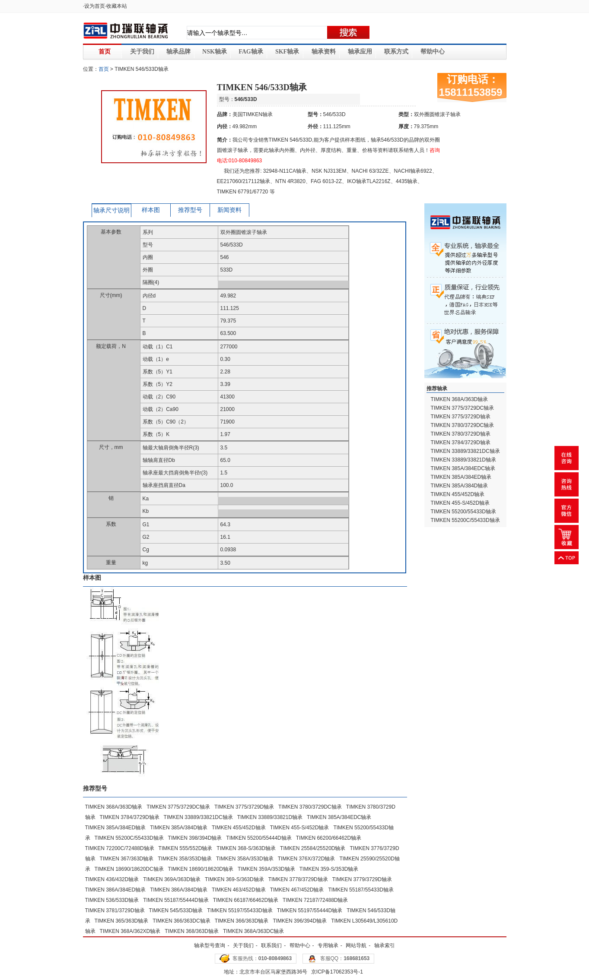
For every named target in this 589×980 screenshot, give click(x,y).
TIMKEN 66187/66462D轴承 (245, 900)
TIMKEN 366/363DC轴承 (181, 921)
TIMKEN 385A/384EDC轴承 (339, 817)
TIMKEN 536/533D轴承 (112, 900)
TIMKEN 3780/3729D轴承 (460, 434)
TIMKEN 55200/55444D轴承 (258, 838)
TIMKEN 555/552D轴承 (186, 848)
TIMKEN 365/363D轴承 (122, 921)
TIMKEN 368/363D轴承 (192, 931)
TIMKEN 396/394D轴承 (300, 921)
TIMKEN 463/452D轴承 (239, 890)
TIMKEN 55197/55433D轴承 (239, 910)
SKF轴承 (287, 51)
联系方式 (396, 51)
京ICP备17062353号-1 (337, 972)
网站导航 (356, 945)
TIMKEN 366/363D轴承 (242, 921)
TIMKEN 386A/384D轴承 (178, 890)
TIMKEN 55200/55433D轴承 (463, 512)
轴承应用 (360, 51)
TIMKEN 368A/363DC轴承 (253, 931)
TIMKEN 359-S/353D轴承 (329, 869)
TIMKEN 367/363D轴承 (127, 859)
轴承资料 (324, 51)
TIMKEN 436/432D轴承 (112, 879)
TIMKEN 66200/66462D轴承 (328, 838)
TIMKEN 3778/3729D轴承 (298, 879)
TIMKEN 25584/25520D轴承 (312, 848)
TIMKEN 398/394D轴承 (195, 838)
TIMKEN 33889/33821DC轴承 (198, 817)
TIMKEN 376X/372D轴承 (306, 859)
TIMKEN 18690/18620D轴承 (200, 869)
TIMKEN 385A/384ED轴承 (115, 828)
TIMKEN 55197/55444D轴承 (309, 910)
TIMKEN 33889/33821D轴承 (269, 817)
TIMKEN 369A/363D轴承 (172, 879)
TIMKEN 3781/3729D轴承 (115, 910)
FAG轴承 (251, 51)
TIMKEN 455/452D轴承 (239, 828)
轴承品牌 (178, 51)
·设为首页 (94, 6)
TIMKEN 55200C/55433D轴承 (129, 838)
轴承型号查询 (209, 945)
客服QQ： (345, 958)
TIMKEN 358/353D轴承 (185, 859)
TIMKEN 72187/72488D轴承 (315, 900)
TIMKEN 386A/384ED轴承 (115, 890)
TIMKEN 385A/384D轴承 (178, 828)
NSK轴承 (214, 51)
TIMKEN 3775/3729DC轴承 (178, 807)
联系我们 (271, 945)
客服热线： (262, 958)
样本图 (151, 210)
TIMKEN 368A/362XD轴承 (130, 931)
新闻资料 (229, 210)
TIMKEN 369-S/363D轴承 (234, 879)
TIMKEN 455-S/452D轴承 (299, 828)
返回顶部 (566, 557)
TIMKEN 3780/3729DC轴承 (310, 807)
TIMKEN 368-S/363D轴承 (246, 848)
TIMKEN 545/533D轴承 (176, 910)
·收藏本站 (116, 6)
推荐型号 (190, 210)
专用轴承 (328, 945)
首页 (105, 51)
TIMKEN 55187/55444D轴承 (175, 900)
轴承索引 (384, 945)
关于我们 (142, 51)
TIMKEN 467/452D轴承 (297, 890)
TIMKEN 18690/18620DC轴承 (129, 869)
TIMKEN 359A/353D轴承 (266, 869)
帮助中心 (432, 51)
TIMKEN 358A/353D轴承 (245, 859)
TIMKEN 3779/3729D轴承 (362, 879)
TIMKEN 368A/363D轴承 (114, 807)
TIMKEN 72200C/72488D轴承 (119, 848)
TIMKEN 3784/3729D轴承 (129, 817)
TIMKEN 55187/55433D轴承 (360, 890)
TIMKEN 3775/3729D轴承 (244, 807)
